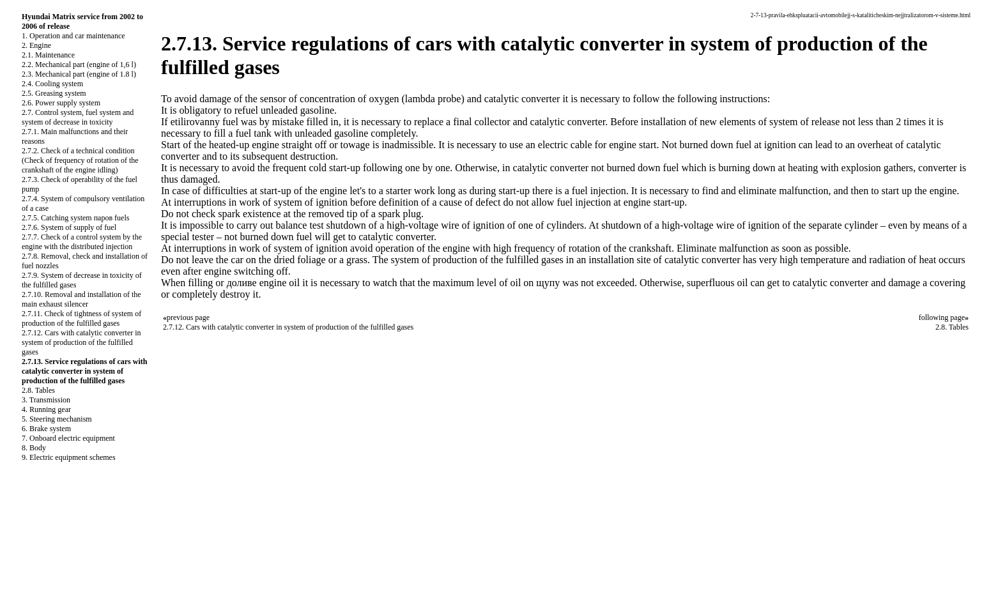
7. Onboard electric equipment (68, 438)
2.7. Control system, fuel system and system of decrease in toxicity (78, 117)
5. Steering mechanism (57, 419)
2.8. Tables (38, 390)
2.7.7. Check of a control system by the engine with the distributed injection (82, 242)
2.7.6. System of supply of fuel (69, 227)
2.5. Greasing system (54, 93)
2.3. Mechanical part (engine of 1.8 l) (79, 74)
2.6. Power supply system (61, 102)
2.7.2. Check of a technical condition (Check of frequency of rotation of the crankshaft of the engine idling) (80, 160)
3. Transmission (46, 399)
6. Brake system (46, 428)
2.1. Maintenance (48, 54)
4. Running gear (46, 409)
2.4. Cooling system (52, 83)
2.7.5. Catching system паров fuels (75, 217)
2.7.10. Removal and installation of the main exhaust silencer (81, 299)
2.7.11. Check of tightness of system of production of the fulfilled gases (81, 318)
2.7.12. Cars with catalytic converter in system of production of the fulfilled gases (81, 342)
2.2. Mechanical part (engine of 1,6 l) (79, 64)
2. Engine (36, 45)
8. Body (34, 447)
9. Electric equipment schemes (69, 457)
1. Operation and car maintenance (73, 35)
